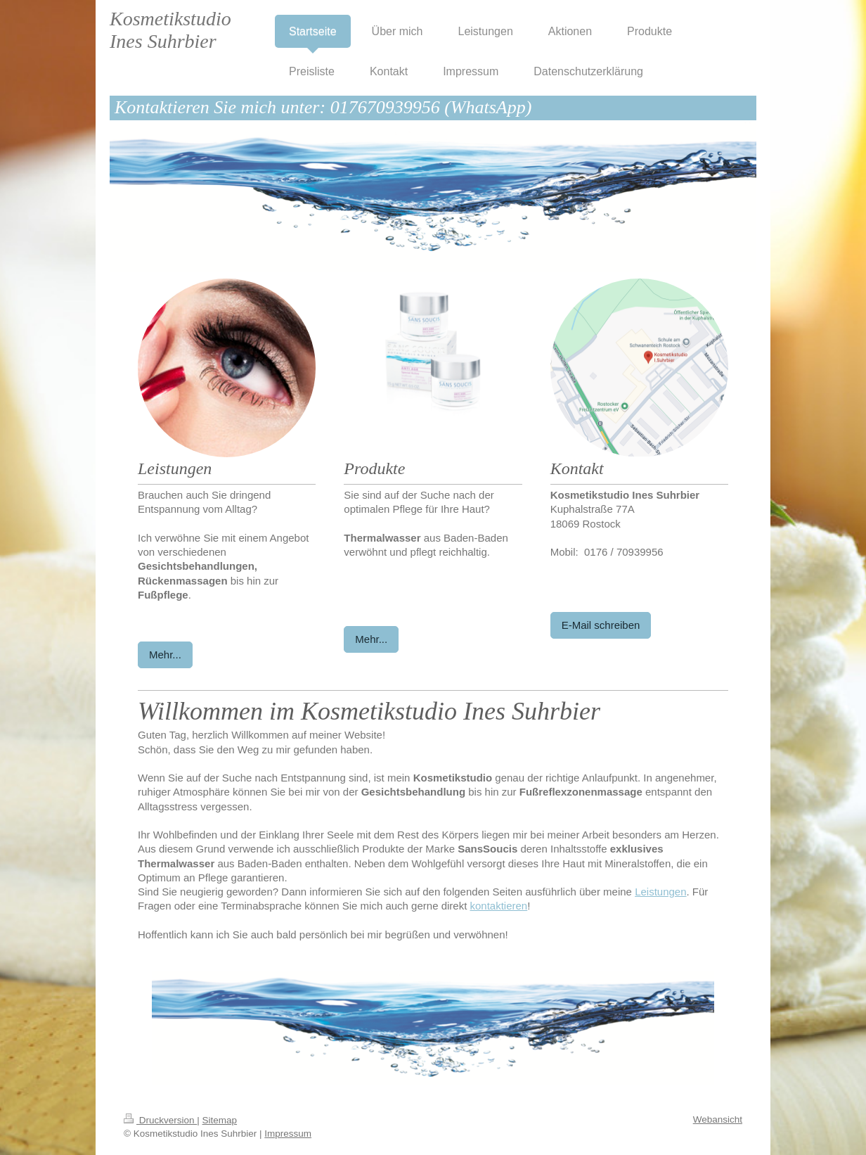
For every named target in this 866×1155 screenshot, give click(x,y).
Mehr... (165, 655)
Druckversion (160, 1120)
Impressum (287, 1133)
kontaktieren (499, 906)
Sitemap (220, 1120)
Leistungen (660, 892)
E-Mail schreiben (601, 625)
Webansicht (717, 1119)
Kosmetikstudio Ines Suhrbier (170, 30)
